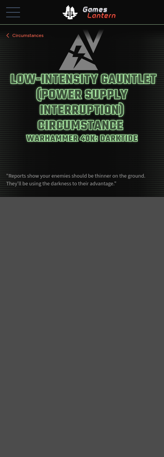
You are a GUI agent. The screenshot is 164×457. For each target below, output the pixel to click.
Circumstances (24, 35)
